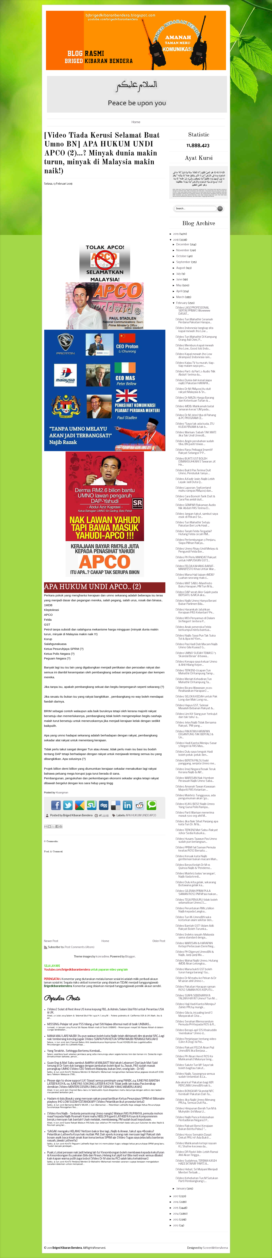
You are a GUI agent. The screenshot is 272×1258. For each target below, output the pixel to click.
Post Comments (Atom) (80, 947)
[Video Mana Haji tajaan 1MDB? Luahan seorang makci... (195, 576)
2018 (176, 239)
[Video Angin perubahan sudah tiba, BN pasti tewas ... (195, 443)
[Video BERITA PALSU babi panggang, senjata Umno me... (196, 762)
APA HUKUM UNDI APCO (141, 815)
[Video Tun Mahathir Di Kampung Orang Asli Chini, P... (196, 339)
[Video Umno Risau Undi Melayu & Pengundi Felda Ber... (197, 550)
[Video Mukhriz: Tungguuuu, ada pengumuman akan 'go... (196, 797)
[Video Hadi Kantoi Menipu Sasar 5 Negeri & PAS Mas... (196, 745)
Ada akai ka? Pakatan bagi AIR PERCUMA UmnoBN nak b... (194, 1084)
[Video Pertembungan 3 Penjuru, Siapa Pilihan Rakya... (196, 542)
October (181, 256)
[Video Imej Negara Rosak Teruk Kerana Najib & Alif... (196, 771)
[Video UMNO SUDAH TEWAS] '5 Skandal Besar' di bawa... (196, 655)
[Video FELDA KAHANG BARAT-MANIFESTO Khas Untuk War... (196, 568)
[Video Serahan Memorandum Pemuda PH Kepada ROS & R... (196, 1023)
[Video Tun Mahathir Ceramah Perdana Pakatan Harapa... (194, 321)
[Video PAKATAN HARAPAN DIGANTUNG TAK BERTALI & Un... (194, 734)
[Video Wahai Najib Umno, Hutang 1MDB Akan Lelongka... (197, 962)
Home (136, 122)
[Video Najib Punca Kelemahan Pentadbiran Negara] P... (195, 1119)
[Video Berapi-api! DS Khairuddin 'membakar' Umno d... (196, 1032)
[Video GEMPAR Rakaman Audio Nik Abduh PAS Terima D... (196, 507)
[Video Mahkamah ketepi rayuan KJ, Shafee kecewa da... (196, 1145)
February (182, 303)
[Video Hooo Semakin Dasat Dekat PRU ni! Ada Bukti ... (194, 1136)
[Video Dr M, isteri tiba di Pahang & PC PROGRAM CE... (196, 417)
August (181, 268)
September (183, 262)
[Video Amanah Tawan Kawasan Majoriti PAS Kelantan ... (195, 788)
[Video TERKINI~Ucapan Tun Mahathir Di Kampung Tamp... (195, 672)
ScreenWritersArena (215, 1248)
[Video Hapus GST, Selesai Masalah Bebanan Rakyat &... (195, 707)
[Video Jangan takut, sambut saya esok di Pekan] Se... (197, 516)
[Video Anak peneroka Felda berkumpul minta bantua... (193, 629)
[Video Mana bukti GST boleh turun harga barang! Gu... (194, 971)
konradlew (102, 956)
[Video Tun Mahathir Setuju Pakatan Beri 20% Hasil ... (193, 524)
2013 (176, 1219)
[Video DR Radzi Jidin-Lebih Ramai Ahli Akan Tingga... (197, 1154)
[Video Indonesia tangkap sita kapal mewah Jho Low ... (194, 330)
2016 (176, 1202)
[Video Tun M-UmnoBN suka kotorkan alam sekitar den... (194, 919)
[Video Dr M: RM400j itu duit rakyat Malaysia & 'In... (193, 391)
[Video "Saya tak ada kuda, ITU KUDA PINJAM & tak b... (195, 426)
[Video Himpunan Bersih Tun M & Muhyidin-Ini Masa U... (196, 1110)
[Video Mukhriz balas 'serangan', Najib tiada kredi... (196, 875)
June (179, 279)
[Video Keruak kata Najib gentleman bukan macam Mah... (197, 858)
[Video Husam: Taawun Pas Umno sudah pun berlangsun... (196, 841)
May (179, 285)
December (183, 244)
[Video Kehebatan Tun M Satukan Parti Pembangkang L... (197, 1180)
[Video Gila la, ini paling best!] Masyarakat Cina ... (194, 1014)
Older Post (158, 941)
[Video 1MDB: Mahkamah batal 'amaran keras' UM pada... (195, 408)
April (179, 291)
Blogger (130, 956)
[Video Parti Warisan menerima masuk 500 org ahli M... (195, 814)
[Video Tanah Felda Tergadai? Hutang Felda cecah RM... (194, 533)
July (178, 274)
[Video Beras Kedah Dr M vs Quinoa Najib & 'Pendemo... (194, 867)
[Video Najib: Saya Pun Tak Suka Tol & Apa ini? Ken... (196, 637)
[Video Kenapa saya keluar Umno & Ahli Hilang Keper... (196, 663)
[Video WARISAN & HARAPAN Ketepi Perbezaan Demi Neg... (195, 945)
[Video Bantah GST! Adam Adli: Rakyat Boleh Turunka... (195, 928)
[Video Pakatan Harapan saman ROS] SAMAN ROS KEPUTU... (195, 988)
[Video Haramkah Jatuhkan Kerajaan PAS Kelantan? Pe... (195, 611)
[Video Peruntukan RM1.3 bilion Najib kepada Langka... (195, 910)
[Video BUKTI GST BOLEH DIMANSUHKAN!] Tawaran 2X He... (195, 461)
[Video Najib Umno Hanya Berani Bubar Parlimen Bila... (196, 603)
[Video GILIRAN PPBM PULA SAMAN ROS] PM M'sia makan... (197, 893)
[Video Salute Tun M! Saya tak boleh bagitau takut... (195, 1067)
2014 (176, 1213)
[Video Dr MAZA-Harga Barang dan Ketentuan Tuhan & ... (195, 399)
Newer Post (51, 941)
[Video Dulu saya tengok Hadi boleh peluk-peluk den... (194, 753)
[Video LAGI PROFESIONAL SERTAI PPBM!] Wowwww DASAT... (193, 310)
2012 (176, 1225)
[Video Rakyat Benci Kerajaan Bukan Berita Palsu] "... (194, 1128)
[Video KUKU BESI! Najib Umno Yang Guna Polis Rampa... (195, 806)
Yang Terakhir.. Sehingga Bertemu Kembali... (74, 1051)
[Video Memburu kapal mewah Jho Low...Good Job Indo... (195, 347)
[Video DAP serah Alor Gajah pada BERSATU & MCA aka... (197, 594)
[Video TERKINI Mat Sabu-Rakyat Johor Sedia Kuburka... (197, 832)
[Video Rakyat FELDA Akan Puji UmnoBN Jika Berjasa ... (195, 1049)
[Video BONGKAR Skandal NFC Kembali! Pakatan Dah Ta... (195, 1093)
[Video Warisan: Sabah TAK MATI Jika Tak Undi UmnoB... (196, 434)
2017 (176, 1196)
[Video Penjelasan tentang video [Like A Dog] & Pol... (196, 1041)
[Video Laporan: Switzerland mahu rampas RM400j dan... (194, 490)
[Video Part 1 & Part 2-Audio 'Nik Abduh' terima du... (195, 373)
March (180, 297)
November (183, 250)
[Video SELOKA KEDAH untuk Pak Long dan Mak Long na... (196, 698)
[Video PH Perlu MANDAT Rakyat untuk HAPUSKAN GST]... (196, 559)
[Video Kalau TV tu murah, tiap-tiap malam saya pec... (195, 365)
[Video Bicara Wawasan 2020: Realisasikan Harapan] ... (194, 690)
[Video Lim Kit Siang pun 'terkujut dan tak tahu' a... (196, 716)
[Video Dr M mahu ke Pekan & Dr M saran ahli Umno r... (196, 980)
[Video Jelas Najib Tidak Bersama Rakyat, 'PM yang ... (196, 724)
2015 (176, 1208)
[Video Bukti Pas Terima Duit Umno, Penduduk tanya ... (193, 472)
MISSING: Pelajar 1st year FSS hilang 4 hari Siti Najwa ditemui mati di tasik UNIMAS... (99, 1024)
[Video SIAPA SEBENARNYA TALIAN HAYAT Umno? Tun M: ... (196, 997)
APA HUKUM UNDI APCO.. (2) (92, 586)
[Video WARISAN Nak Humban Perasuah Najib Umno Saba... (195, 780)
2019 (176, 234)
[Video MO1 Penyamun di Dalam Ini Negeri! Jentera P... (195, 620)
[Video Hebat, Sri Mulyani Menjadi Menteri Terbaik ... (197, 1171)
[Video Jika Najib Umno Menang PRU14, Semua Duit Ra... (195, 1102)
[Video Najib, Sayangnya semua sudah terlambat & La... (195, 1076)
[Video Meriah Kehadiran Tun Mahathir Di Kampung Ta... (194, 681)
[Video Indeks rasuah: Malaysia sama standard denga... (195, 936)
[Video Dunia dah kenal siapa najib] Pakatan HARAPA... (194, 382)
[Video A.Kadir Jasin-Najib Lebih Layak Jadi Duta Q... (195, 481)
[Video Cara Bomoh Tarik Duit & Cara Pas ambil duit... (195, 498)
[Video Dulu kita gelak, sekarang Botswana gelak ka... (196, 884)
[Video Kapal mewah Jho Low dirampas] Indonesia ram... (194, 356)
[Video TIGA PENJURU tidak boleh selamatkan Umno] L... (197, 902)
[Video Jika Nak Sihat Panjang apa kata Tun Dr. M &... (197, 823)
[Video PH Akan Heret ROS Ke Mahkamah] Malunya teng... (194, 1058)
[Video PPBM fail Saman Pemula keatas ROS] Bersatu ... (196, 849)
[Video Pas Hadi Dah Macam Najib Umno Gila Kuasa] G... (197, 646)
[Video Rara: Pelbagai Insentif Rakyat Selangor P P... (194, 452)
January (181, 1188)
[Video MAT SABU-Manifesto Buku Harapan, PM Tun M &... (195, 585)
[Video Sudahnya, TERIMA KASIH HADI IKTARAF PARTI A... (196, 1163)
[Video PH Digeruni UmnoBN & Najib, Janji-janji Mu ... (195, 954)
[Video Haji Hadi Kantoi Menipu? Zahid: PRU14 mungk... (196, 1006)
